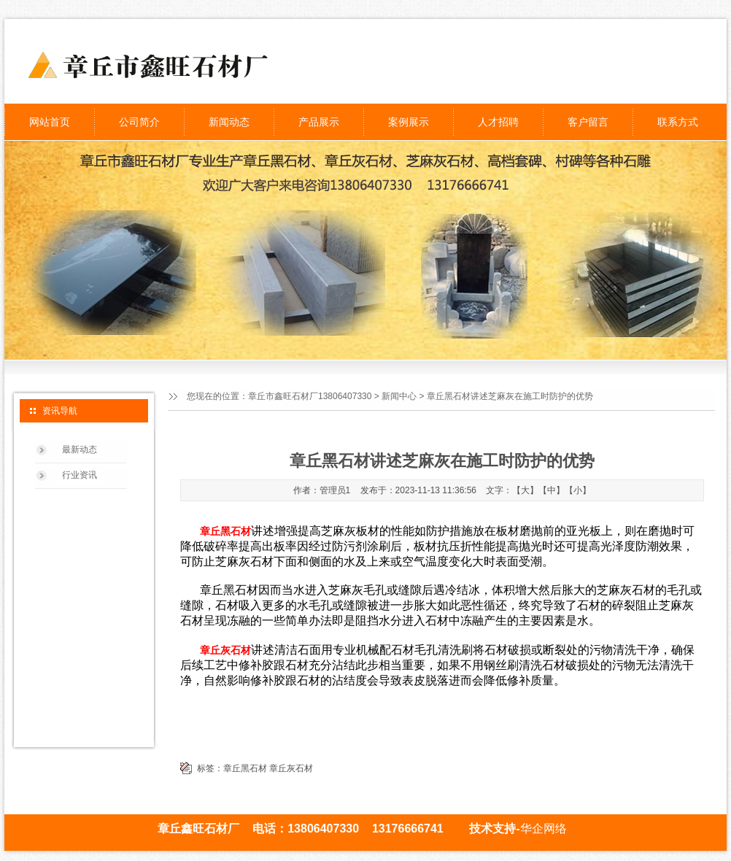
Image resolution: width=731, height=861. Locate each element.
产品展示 (318, 122)
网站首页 (49, 122)
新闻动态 (229, 122)
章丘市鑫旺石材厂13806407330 (309, 396)
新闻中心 (399, 396)
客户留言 (588, 122)
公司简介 (139, 122)
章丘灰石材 (291, 768)
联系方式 (677, 122)
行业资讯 (79, 475)
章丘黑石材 (245, 768)
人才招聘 (498, 122)
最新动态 (79, 449)
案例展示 (408, 122)
